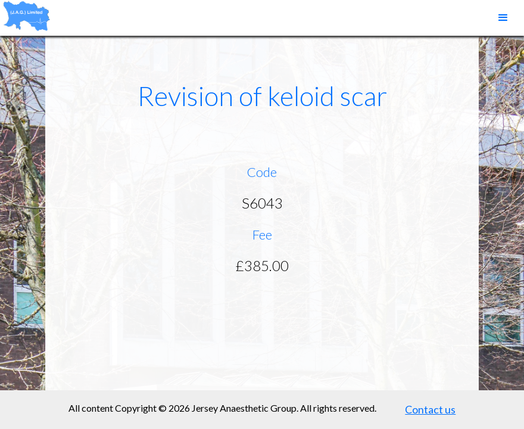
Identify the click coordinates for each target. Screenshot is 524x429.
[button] (503, 18)
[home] (27, 16)
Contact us (430, 409)
